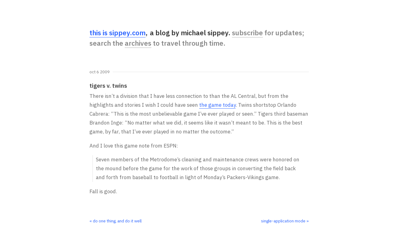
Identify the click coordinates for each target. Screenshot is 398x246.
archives (138, 43)
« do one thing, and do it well (115, 221)
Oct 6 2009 (99, 72)
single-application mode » (285, 221)
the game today (217, 105)
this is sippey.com (117, 32)
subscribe (247, 32)
